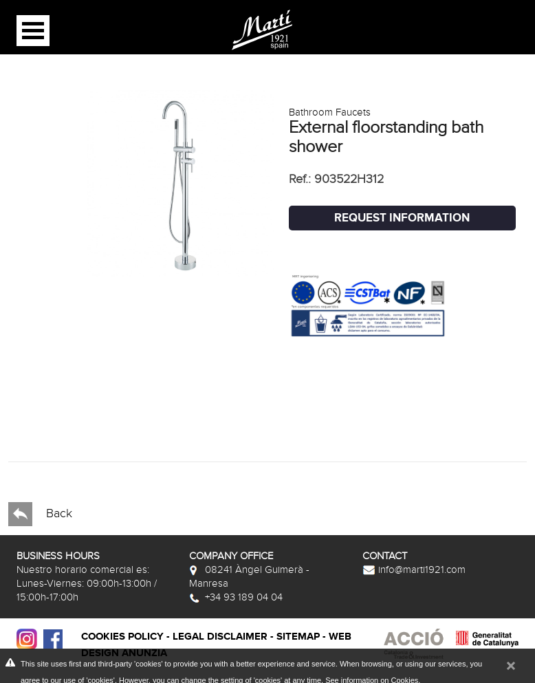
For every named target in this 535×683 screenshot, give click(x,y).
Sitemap (298, 636)
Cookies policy (122, 636)
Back (40, 514)
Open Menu (33, 30)
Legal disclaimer (220, 636)
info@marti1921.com (414, 569)
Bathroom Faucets (330, 112)
